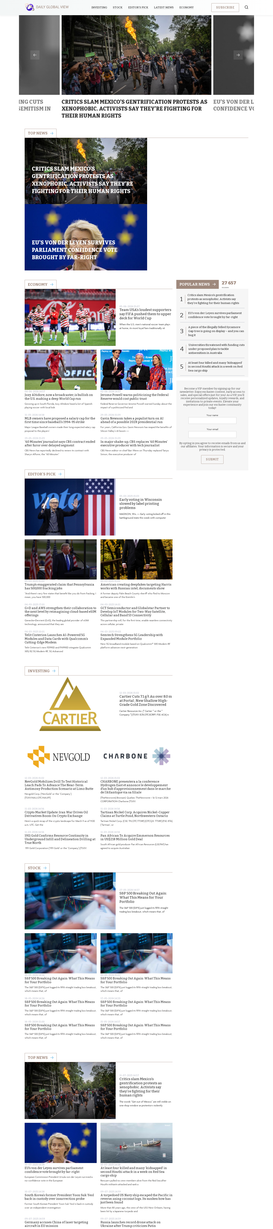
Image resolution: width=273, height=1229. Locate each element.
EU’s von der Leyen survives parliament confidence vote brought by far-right (54, 1106)
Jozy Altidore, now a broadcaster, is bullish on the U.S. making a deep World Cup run (59, 333)
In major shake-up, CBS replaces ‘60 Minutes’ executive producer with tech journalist (133, 379)
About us (109, 1197)
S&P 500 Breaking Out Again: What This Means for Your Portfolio (143, 834)
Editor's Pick (44, 410)
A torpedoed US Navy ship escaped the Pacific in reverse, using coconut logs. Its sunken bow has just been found (136, 1135)
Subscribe (225, 7)
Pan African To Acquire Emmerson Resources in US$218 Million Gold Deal (135, 773)
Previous (34, 55)
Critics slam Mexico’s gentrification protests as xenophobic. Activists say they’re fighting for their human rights (140, 1023)
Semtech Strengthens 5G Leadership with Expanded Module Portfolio (131, 573)
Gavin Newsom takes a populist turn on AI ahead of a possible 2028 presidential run (131, 356)
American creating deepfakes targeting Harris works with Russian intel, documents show (135, 522)
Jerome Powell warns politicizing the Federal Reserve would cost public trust (134, 333)
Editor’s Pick (138, 7)
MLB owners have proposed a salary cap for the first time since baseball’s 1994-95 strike (60, 356)
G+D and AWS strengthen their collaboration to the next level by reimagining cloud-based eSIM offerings (60, 547)
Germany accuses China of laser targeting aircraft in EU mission (56, 1160)
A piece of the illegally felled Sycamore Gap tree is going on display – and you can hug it (216, 267)
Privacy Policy (131, 1197)
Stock (118, 7)
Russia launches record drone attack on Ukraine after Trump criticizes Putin (130, 1160)
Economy (187, 7)
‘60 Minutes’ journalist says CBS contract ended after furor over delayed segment (60, 379)
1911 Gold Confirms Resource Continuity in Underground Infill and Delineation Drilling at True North (60, 775)
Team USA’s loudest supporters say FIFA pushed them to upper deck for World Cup (145, 250)
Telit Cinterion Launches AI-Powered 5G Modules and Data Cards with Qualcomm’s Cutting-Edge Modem (56, 574)
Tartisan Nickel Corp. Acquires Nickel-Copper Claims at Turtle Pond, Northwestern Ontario (134, 750)
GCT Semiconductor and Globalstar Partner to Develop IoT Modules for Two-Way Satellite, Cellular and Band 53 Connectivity (135, 547)
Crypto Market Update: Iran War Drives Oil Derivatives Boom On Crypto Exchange (56, 750)
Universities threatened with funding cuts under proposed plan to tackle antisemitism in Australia (213, 285)
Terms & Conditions (161, 1197)
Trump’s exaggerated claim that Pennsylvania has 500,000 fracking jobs (59, 522)
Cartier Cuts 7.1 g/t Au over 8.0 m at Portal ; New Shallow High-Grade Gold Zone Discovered (145, 637)
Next (238, 55)
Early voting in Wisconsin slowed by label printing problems (140, 440)
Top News (40, 993)
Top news (40, 133)
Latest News (164, 7)
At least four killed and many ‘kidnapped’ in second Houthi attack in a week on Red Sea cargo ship (133, 1108)
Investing (99, 7)
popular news (198, 220)
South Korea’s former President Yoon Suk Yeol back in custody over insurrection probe (59, 1133)
